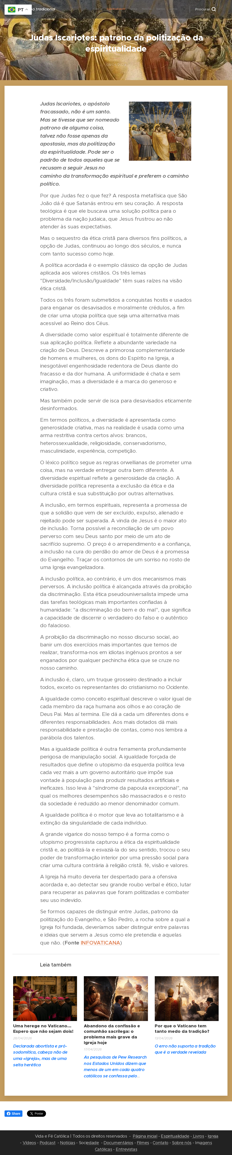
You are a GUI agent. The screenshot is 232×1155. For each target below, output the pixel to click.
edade (92, 1142)
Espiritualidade (175, 1136)
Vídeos (29, 1142)
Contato (160, 1142)
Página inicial (145, 1136)
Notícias (67, 1142)
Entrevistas (126, 1149)
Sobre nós (181, 1142)
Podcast (48, 1142)
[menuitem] (119, 9)
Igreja (213, 1136)
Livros (198, 1136)
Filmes (143, 1142)
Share (13, 1113)
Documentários (118, 1142)
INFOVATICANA (100, 943)
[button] (205, 9)
